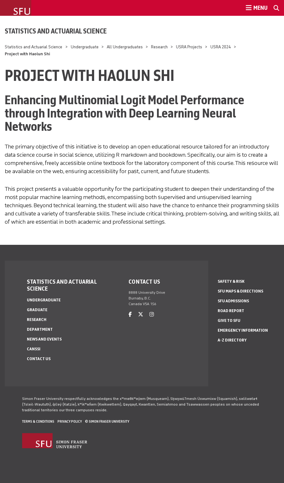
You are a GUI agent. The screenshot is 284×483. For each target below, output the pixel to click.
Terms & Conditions (38, 421)
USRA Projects (189, 47)
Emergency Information (243, 330)
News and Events (44, 339)
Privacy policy (69, 421)
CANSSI (33, 349)
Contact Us (39, 358)
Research (160, 47)
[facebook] (130, 314)
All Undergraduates (125, 47)
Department (40, 329)
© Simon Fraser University (107, 421)
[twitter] (140, 314)
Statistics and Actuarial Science (56, 31)
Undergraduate (85, 47)
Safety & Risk (231, 281)
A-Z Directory (232, 340)
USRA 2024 (220, 47)
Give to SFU (229, 320)
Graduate (37, 309)
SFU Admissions (233, 301)
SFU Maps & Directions (240, 291)
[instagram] (151, 314)
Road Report (231, 310)
